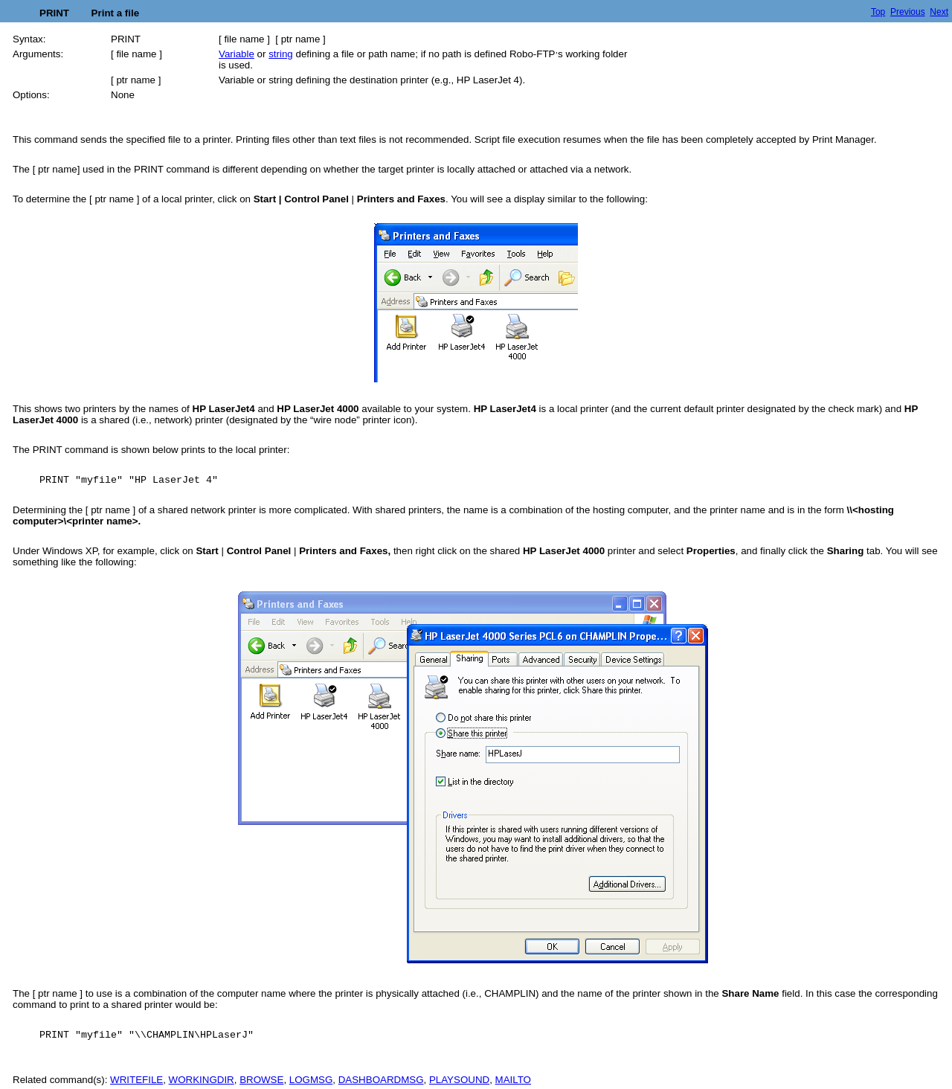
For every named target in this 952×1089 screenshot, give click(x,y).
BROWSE (261, 1079)
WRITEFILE (136, 1079)
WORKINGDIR (201, 1079)
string (280, 54)
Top (878, 12)
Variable (236, 54)
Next (939, 12)
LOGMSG (311, 1079)
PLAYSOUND (459, 1079)
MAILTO (513, 1079)
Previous (907, 12)
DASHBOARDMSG (381, 1079)
